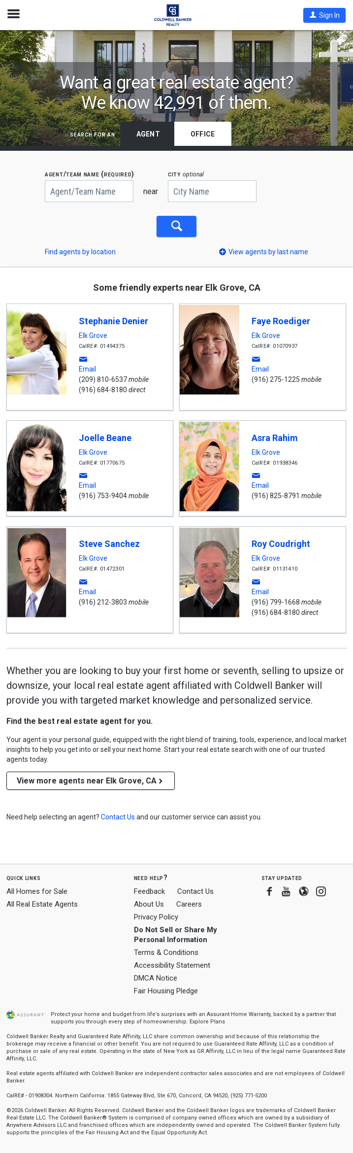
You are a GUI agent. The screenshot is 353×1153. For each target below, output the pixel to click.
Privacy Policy (156, 916)
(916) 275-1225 (276, 379)
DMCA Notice (155, 977)
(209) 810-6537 (103, 379)
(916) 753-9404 (103, 495)
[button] (324, 15)
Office (203, 134)
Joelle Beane (105, 437)
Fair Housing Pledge (166, 989)
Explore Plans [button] (207, 1021)
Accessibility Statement (172, 964)
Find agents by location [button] (80, 251)
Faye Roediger (281, 320)
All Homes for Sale (36, 890)
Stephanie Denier (113, 320)
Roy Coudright (281, 543)
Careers (189, 903)
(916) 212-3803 (103, 602)
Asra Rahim (275, 437)
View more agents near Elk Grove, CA (90, 780)
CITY (186, 174)
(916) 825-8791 (276, 495)
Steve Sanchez (109, 543)
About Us (149, 903)
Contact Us (195, 890)
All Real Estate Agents (42, 903)
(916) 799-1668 (276, 602)
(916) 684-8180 (103, 389)
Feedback (149, 891)
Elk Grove (93, 335)
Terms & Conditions (166, 952)
